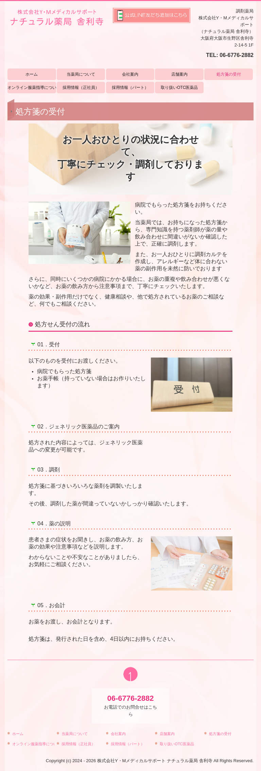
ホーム (31, 74)
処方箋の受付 (228, 74)
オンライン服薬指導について (31, 87)
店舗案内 (179, 74)
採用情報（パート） (130, 87)
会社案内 (130, 74)
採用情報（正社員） (81, 87)
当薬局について (81, 74)
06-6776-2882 (237, 55)
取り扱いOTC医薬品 (179, 87)
